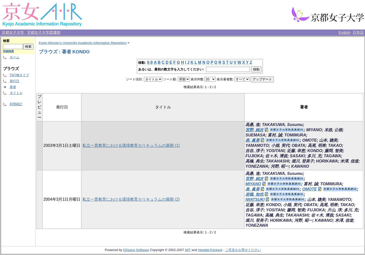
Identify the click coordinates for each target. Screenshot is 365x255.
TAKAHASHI (277, 161)
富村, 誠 (275, 135)
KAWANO (300, 166)
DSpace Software (136, 250)
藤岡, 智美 (334, 151)
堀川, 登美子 (303, 161)
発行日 (14, 81)
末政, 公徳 (333, 130)
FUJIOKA (254, 156)
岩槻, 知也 (254, 194)
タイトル (16, 93)
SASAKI (297, 156)
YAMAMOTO (257, 145)
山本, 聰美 (328, 140)
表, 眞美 (252, 140)
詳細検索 (8, 51)
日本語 (358, 32)
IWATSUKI (255, 199)
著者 (13, 87)
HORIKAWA (327, 161)
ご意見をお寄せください (243, 250)
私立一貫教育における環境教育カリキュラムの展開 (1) (131, 145)
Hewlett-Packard (210, 250)
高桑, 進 (252, 125)
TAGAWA (332, 156)
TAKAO (335, 145)
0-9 (150, 62)
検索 (6, 41)
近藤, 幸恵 (296, 151)
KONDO (314, 151)
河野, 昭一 (280, 166)
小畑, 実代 (280, 145)
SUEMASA (255, 135)
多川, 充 (314, 156)
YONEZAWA (256, 166)
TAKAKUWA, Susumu (282, 125)
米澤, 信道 (349, 161)
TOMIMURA (295, 135)
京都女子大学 (13, 32)
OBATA (298, 145)
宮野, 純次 (254, 130)
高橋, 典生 (254, 161)
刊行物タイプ (19, 75)
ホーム (14, 57)
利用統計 (16, 104)
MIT (188, 250)
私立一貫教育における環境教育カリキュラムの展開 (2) (131, 199)
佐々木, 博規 (276, 156)
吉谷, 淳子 (254, 151)
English (344, 32)
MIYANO (314, 130)
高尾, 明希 (317, 145)
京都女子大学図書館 (44, 32)
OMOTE (309, 140)
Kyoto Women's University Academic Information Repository (83, 43)
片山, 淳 (334, 210)
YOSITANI (275, 151)
